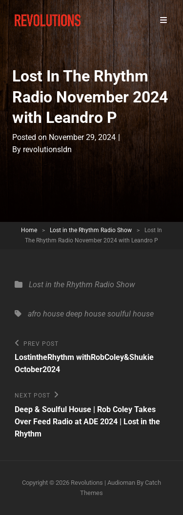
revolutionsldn (47, 149)
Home (29, 230)
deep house (85, 313)
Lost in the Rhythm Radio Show (91, 230)
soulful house (130, 313)
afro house (46, 313)
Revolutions (87, 482)
